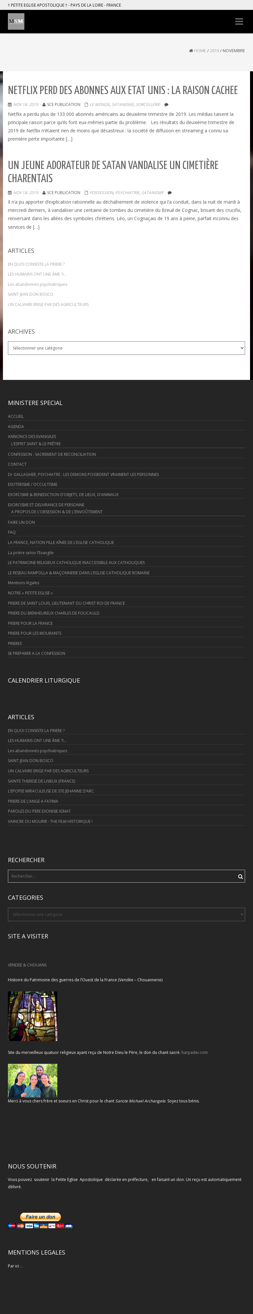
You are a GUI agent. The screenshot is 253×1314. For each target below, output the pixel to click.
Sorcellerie (148, 104)
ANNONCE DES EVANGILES (32, 436)
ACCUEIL (16, 416)
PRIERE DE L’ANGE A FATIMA (33, 801)
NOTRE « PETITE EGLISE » (30, 593)
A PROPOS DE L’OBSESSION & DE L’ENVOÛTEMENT (57, 512)
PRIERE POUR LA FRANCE (30, 623)
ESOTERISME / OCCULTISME (32, 484)
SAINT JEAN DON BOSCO (30, 294)
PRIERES (15, 643)
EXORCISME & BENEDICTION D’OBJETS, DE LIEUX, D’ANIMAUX (63, 494)
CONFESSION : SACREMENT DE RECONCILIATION (52, 454)
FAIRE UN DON (21, 522)
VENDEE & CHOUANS (27, 965)
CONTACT (17, 464)
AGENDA (16, 426)
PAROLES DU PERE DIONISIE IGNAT (39, 811)
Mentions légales (23, 583)
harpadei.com (195, 1052)
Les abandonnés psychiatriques (37, 284)
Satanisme (123, 104)
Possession (101, 192)
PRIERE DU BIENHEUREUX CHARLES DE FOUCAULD (53, 613)
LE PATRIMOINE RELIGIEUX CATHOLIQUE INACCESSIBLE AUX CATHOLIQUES (76, 562)
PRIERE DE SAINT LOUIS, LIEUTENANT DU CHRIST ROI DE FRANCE (66, 603)
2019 (214, 50)
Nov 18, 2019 (25, 104)
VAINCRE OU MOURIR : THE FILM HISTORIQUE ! (50, 821)
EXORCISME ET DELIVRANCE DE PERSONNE (46, 505)
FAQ (12, 532)
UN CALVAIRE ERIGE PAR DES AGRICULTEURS (48, 304)
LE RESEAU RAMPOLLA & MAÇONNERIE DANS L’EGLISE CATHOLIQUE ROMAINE (79, 573)
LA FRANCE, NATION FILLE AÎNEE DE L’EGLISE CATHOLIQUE (61, 542)
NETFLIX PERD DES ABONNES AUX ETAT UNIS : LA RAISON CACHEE (123, 90)
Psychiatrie (127, 192)
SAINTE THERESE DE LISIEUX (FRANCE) (41, 781)
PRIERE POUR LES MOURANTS (34, 633)
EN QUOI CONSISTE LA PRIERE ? (36, 264)
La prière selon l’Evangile (31, 553)
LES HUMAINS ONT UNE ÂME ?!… (37, 274)
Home (200, 50)
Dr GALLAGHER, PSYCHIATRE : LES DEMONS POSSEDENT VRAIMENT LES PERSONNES (83, 474)
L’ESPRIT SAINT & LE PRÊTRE (36, 444)
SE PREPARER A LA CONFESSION (36, 653)
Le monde (100, 104)
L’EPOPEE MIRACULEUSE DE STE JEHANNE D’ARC (51, 791)
